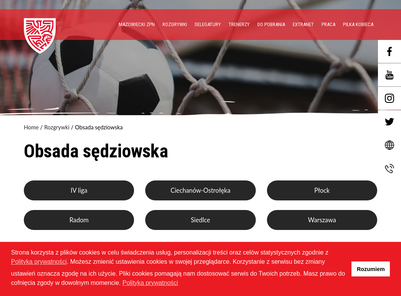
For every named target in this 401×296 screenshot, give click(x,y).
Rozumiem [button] (371, 269)
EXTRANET (303, 24)
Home (31, 127)
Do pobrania (271, 24)
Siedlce (200, 219)
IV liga (79, 190)
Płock (322, 190)
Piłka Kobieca (358, 24)
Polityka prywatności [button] (150, 282)
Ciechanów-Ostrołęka (200, 190)
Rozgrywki (174, 24)
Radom (79, 219)
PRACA (328, 24)
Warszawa (322, 219)
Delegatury (208, 24)
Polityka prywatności (39, 261)
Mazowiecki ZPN (137, 24)
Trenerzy (239, 24)
